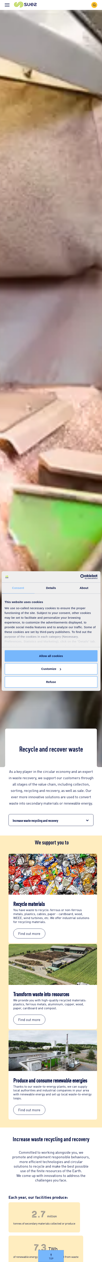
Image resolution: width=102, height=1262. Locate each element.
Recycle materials (29, 903)
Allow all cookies (51, 655)
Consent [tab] (18, 587)
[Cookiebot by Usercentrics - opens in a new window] (80, 576)
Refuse (51, 681)
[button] (25, 5)
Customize (51, 668)
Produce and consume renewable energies (50, 1080)
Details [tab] (51, 587)
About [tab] (84, 587)
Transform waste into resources (41, 993)
